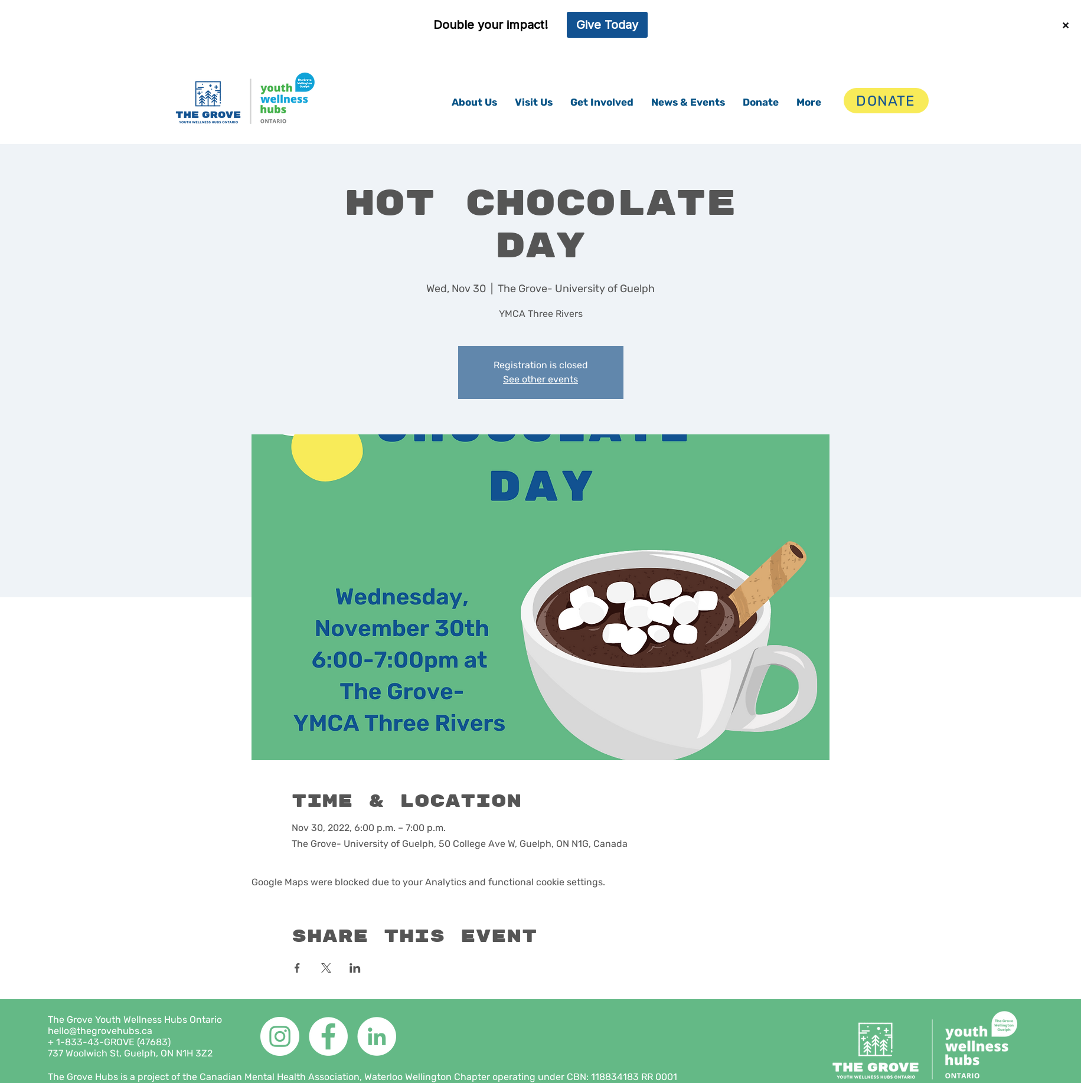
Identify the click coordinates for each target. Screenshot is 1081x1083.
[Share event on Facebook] (297, 968)
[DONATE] (886, 100)
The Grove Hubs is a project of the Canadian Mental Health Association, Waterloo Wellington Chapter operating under (307, 1076)
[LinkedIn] (376, 1036)
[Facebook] (328, 1036)
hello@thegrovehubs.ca (100, 1030)
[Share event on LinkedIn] (355, 968)
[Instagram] (279, 1036)
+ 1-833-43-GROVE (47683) (109, 1042)
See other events (540, 379)
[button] (474, 102)
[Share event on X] (326, 968)
